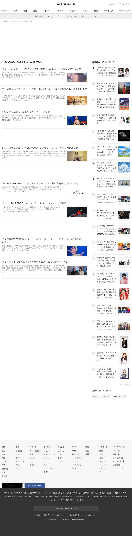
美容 (126, 496)
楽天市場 (105, 396)
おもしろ (73, 11)
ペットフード (54, 500)
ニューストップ (115, 4)
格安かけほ (28, 496)
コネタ (60, 454)
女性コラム (76, 454)
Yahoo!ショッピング (119, 396)
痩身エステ (70, 500)
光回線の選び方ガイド (32, 493)
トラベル (75, 461)
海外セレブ (71, 16)
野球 (31, 454)
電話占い (110, 493)
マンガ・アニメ (49, 454)
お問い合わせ (93, 515)
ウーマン (79, 496)
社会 (3, 451)
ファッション (49, 468)
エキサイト (127, 4)
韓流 (84, 16)
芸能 (35, 11)
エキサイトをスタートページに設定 (66, 509)
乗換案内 (103, 496)
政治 (3, 458)
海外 (25, 11)
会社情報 (37, 515)
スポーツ (46, 11)
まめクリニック (58, 493)
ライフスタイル (77, 458)
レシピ (87, 496)
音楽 (59, 16)
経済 (3, 454)
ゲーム (46, 458)
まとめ (94, 16)
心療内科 (86, 493)
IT (44, 461)
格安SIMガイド (9, 496)
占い (72, 496)
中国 (3, 472)
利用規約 (46, 515)
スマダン (75, 451)
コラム (85, 11)
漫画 (96, 11)
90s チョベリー (77, 465)
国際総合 (5, 469)
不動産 (111, 496)
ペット (60, 461)
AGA (62, 500)
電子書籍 (79, 500)
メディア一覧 (118, 458)
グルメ (46, 465)
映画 (50, 16)
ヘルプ (115, 472)
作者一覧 (116, 454)
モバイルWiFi (39, 496)
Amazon (96, 396)
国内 (15, 11)
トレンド (59, 11)
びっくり (61, 451)
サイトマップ (118, 468)
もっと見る (124, 384)
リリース (116, 451)
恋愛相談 (65, 496)
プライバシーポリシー (59, 515)
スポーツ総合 (35, 451)
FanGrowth (47, 493)
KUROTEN (18, 493)
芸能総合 (38, 16)
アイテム (94, 493)
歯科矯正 (119, 496)
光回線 (19, 496)
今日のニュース (125, 11)
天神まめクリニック (73, 493)
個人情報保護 (74, 515)
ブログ (102, 493)
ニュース (4, 11)
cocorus (49, 496)
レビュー (47, 451)
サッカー (33, 458)
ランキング (108, 11)
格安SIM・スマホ (121, 493)
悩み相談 (57, 496)
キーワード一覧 (119, 461)
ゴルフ (32, 461)
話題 (87, 454)
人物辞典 (116, 465)
